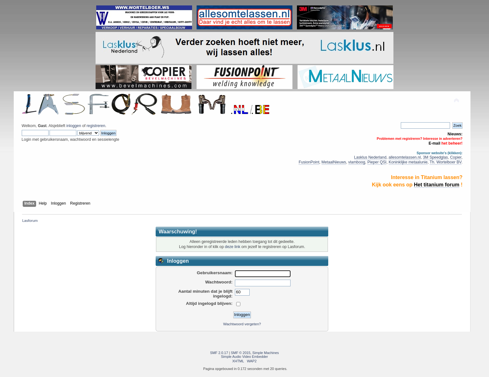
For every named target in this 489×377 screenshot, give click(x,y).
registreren (96, 126)
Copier (455, 157)
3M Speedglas (435, 157)
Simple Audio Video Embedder (244, 356)
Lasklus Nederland (370, 157)
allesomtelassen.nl (405, 157)
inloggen (73, 126)
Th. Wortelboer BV (445, 162)
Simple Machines (265, 353)
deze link (232, 247)
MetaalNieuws (334, 162)
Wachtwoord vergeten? (242, 324)
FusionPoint (309, 162)
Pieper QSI (376, 162)
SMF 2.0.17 (219, 353)
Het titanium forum (436, 184)
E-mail (434, 143)
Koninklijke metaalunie (408, 162)
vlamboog (356, 162)
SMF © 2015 (240, 353)
